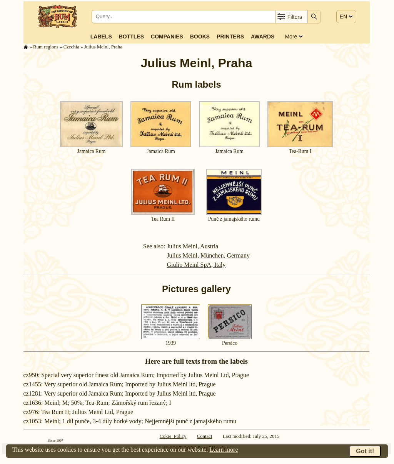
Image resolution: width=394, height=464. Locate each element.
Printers (230, 36)
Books (200, 36)
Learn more (223, 449)
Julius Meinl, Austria (192, 246)
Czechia (71, 47)
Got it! (365, 451)
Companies (167, 36)
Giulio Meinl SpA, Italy (196, 264)
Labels (101, 36)
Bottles (131, 36)
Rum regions (45, 47)
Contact (204, 436)
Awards (262, 36)
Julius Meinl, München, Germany (208, 255)
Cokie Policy (173, 436)
